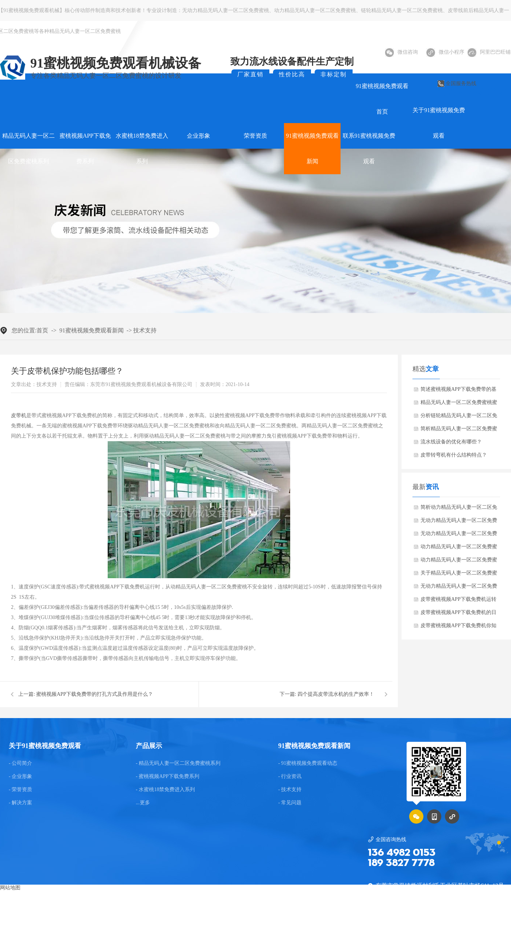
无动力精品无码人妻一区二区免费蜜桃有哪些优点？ (458, 522)
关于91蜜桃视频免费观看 (438, 123)
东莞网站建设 (227, 930)
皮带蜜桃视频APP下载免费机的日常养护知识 (458, 614)
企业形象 (198, 136)
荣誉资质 (255, 136)
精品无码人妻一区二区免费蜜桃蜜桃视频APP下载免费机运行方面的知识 (458, 404)
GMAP (273, 930)
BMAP (253, 930)
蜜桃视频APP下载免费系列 (85, 148)
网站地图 (10, 887)
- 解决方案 (20, 802)
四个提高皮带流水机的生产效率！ (335, 694)
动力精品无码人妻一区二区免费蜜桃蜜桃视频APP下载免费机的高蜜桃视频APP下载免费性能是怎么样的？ (458, 561)
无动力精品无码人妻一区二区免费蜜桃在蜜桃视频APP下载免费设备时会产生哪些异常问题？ (458, 535)
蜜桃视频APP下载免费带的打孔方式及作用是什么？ (94, 694)
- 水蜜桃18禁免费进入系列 (165, 789)
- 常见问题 (289, 802)
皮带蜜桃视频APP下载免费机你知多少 (458, 627)
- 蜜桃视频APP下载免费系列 (167, 776)
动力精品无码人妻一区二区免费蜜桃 (315, 10)
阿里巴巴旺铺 (489, 52)
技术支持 (145, 330)
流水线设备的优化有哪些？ (451, 442)
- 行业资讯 (289, 776)
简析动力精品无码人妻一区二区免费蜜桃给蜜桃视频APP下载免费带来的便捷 (458, 509)
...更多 (143, 802)
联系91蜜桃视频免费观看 (369, 148)
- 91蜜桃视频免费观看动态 (307, 763)
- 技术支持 (289, 789)
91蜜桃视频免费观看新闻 (312, 148)
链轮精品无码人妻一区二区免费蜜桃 (402, 10)
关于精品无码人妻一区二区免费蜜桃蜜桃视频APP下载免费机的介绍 (458, 575)
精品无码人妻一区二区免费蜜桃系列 (28, 148)
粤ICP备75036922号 (453, 930)
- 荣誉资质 (20, 789)
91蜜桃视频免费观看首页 (382, 99)
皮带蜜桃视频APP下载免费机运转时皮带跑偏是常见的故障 (458, 601)
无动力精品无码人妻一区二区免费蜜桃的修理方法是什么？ (458, 588)
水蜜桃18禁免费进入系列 (142, 148)
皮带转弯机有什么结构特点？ (453, 455)
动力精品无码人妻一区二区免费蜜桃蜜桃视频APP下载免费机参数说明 (458, 548)
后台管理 (495, 930)
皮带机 (18, 415)
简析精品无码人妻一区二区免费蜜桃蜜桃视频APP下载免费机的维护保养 (458, 430)
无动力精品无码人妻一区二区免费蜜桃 (225, 10)
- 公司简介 (20, 763)
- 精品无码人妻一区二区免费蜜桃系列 (178, 763)
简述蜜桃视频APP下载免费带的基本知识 (458, 391)
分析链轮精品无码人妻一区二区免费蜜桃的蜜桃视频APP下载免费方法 (458, 417)
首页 (42, 330)
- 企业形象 (20, 776)
